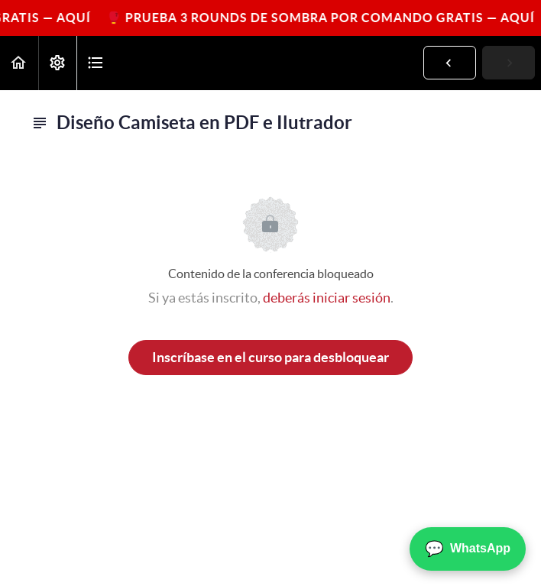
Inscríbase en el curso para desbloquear (270, 357)
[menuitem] (57, 63)
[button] (19, 63)
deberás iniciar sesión (326, 298)
